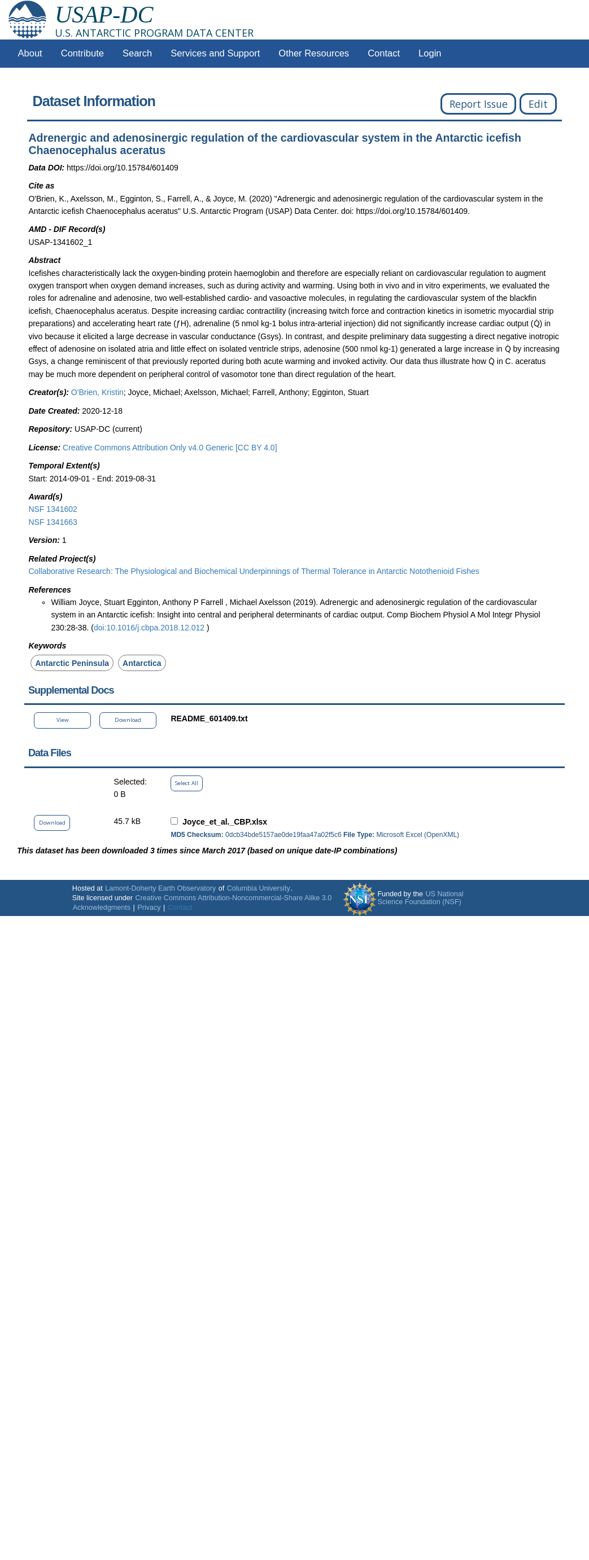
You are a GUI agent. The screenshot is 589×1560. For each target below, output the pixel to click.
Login (429, 53)
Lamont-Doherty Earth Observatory (160, 888)
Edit (538, 104)
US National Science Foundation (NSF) (420, 898)
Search (137, 53)
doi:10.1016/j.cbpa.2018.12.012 (150, 627)
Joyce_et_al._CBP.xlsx (224, 821)
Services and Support (215, 53)
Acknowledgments (101, 908)
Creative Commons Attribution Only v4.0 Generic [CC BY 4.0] (170, 447)
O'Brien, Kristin (97, 392)
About (30, 53)
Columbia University (258, 888)
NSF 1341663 (52, 522)
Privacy (148, 908)
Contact (384, 53)
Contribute (82, 53)
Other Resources (313, 53)
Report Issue (479, 104)
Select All (186, 783)
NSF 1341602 (52, 509)
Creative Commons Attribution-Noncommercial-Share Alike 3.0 (233, 898)
